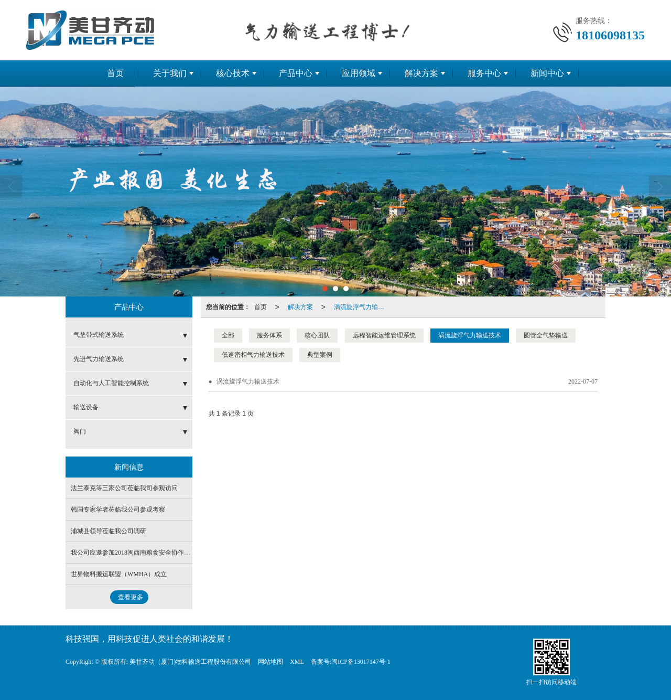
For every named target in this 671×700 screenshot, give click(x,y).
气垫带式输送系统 (98, 334)
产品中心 (295, 73)
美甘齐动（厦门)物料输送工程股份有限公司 (190, 661)
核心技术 (233, 73)
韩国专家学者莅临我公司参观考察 (118, 509)
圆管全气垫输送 (546, 335)
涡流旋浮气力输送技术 (362, 307)
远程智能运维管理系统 (384, 335)
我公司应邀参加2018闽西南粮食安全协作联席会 (137, 552)
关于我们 (170, 73)
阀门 (79, 431)
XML (297, 661)
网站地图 (270, 661)
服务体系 (269, 335)
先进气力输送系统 (98, 359)
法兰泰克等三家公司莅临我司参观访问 (124, 488)
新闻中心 (547, 73)
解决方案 (421, 73)
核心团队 (317, 335)
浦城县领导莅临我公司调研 (108, 531)
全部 (228, 335)
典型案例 (319, 354)
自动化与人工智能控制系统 (111, 383)
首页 (115, 73)
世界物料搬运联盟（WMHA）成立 (119, 574)
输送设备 (86, 407)
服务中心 (484, 73)
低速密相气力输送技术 (253, 354)
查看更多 (130, 597)
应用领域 (358, 73)
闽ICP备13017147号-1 (361, 661)
